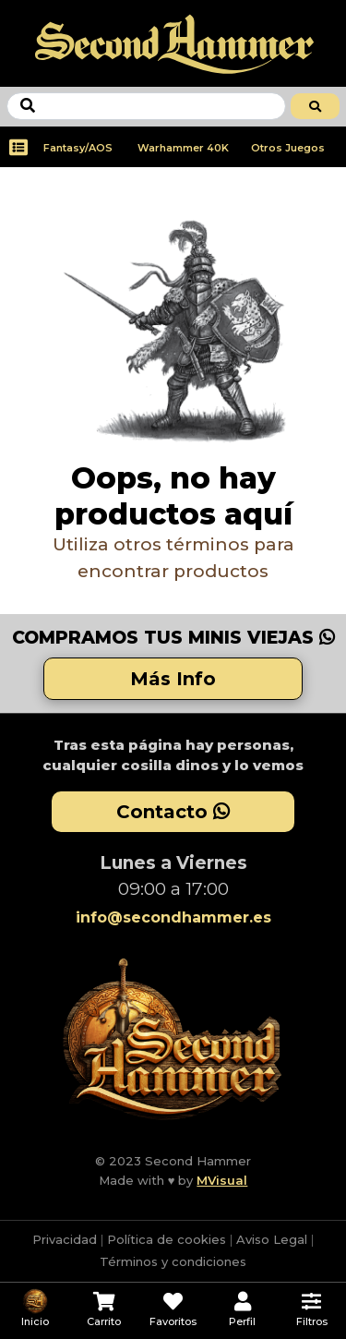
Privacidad (64, 1239)
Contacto (173, 812)
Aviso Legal (271, 1239)
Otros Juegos (288, 147)
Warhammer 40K (183, 147)
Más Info (173, 679)
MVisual (222, 1180)
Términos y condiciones (173, 1261)
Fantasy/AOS (78, 147)
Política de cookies (166, 1239)
